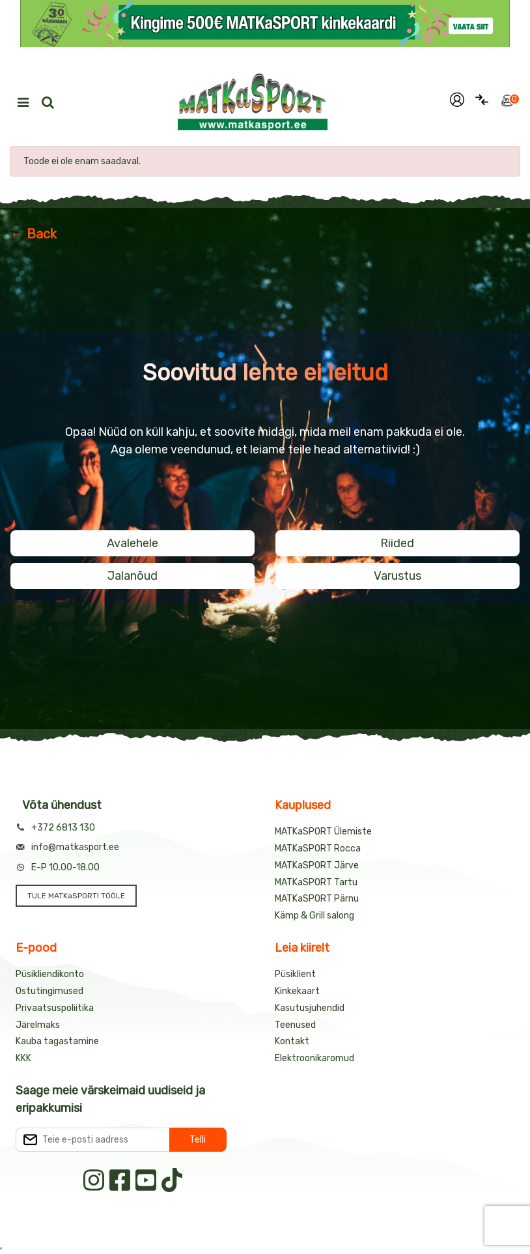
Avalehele (132, 543)
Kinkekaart (297, 991)
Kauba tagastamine (57, 1041)
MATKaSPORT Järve (317, 865)
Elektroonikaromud (314, 1058)
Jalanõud (132, 576)
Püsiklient (295, 974)
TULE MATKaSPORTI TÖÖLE (76, 895)
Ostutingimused (49, 991)
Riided (397, 543)
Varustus (397, 576)
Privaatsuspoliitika (55, 1008)
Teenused (295, 1025)
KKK (23, 1058)
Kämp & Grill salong (314, 915)
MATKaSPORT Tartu (316, 882)
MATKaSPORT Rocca (318, 848)
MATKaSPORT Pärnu (317, 898)
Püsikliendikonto (50, 974)
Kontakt (292, 1041)
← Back (33, 234)
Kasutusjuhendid (309, 1008)
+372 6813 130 (63, 827)
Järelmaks (38, 1025)
